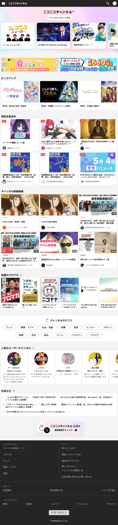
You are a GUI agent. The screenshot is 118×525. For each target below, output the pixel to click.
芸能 (21, 335)
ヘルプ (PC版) (108, 490)
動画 (5, 504)
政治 (46, 335)
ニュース (54, 504)
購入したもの (68, 448)
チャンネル (82, 504)
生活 (33, 335)
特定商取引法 (56, 490)
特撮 (63, 327)
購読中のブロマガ (70, 461)
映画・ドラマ (27, 327)
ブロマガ (7, 454)
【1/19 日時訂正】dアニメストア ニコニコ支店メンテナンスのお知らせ (35, 412)
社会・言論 (47, 327)
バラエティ (76, 335)
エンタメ (90, 327)
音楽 (76, 327)
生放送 (29, 504)
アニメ (9, 327)
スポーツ (107, 327)
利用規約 (7, 490)
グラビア (94, 335)
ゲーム (60, 335)
